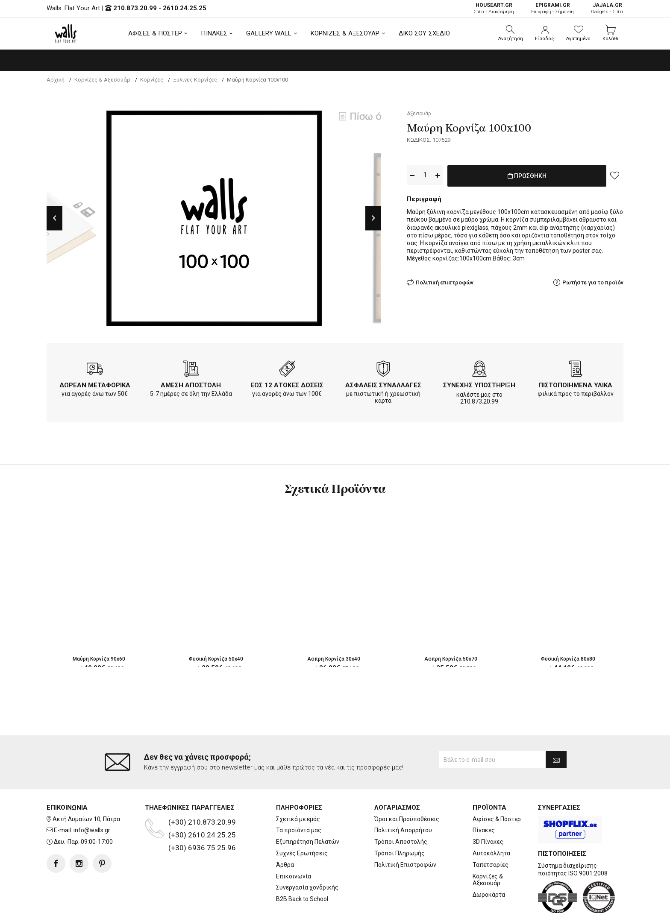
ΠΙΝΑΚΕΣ (214, 33)
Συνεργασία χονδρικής (307, 887)
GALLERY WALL (268, 33)
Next (373, 218)
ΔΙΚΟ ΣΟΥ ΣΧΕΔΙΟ (424, 33)
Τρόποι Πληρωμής (399, 853)
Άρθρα (285, 864)
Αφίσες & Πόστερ (497, 819)
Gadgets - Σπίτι (607, 8)
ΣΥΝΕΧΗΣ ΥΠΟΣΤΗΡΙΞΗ (479, 385)
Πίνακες (484, 830)
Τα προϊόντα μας (298, 830)
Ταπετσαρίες (490, 864)
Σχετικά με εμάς (298, 819)
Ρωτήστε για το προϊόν (592, 281)
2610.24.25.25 (184, 8)
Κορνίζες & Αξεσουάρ (488, 880)
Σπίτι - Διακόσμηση (493, 8)
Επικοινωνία (293, 876)
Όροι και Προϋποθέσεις (406, 819)
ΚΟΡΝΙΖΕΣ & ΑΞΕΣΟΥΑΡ (345, 33)
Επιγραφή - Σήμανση (552, 8)
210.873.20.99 (135, 8)
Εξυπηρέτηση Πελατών (307, 841)
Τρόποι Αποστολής (400, 841)
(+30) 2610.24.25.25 (202, 835)
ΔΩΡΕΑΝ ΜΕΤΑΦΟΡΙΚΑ (94, 385)
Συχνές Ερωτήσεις (302, 853)
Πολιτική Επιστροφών (405, 864)
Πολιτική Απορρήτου (403, 830)
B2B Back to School (302, 898)
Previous (54, 218)
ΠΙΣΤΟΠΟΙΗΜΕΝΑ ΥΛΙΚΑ (575, 385)
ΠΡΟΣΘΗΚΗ (527, 175)
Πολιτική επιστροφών (444, 281)
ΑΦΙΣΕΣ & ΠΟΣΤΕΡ (155, 33)
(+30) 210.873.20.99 (202, 822)
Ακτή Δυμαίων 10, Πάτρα (86, 819)
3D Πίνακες (488, 841)
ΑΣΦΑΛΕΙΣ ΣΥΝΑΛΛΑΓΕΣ (383, 385)
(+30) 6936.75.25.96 (202, 847)
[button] (510, 33)
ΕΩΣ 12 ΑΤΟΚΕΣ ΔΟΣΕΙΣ (286, 385)
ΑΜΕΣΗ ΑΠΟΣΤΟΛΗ (191, 385)
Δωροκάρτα (489, 894)
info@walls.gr (91, 830)
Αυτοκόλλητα (491, 853)
